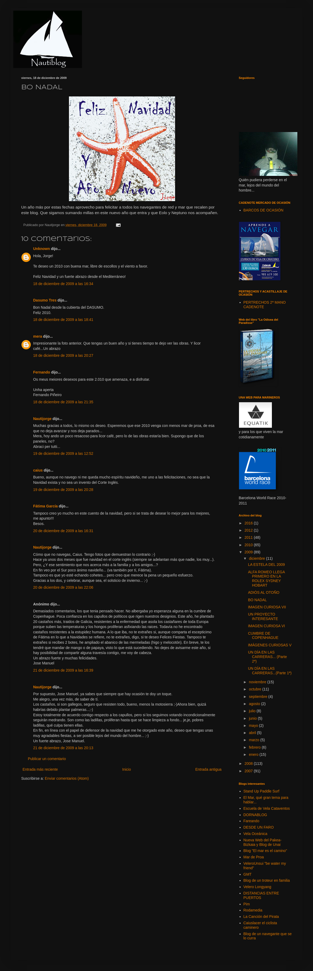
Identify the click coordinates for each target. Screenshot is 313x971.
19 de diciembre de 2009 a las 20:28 (63, 489)
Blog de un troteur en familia (267, 880)
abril (253, 733)
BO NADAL (257, 600)
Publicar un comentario (47, 759)
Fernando (41, 372)
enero (254, 754)
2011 (249, 537)
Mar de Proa (254, 857)
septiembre (258, 696)
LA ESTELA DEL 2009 (266, 564)
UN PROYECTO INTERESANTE (263, 616)
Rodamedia (253, 910)
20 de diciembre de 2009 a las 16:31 (63, 531)
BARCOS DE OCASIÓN (264, 210)
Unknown (41, 249)
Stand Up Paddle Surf (261, 791)
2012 (249, 530)
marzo (254, 740)
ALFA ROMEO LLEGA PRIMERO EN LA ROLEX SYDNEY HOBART (266, 578)
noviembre (258, 682)
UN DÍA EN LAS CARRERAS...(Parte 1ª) (270, 670)
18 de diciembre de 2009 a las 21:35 (63, 402)
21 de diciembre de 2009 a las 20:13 (63, 748)
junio (253, 718)
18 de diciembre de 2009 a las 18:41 (63, 319)
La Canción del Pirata (261, 916)
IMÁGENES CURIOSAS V (270, 645)
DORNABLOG (255, 815)
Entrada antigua (208, 769)
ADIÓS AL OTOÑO (263, 592)
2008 (249, 763)
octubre (255, 689)
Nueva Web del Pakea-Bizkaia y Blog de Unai (263, 842)
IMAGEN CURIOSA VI (266, 626)
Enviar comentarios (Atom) (67, 778)
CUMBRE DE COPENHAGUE (263, 635)
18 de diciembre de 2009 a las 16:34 (63, 284)
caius (38, 470)
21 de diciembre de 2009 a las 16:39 (63, 670)
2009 (249, 552)
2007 (249, 771)
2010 (249, 545)
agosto (255, 704)
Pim (247, 904)
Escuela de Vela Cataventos (267, 808)
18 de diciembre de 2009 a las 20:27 (63, 355)
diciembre (257, 558)
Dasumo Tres (44, 300)
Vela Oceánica (255, 834)
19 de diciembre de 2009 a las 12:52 (63, 453)
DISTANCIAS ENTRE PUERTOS (261, 895)
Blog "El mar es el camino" (265, 851)
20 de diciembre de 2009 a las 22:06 (63, 587)
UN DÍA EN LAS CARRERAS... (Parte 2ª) (267, 656)
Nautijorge (42, 419)
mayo (254, 725)
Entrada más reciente (40, 769)
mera (37, 336)
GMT (248, 874)
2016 (249, 523)
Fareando (251, 821)
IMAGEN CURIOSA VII (267, 607)
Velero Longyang (257, 887)
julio (253, 711)
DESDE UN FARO (259, 827)
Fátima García (45, 506)
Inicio (126, 769)
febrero (255, 747)
